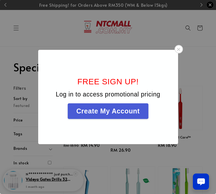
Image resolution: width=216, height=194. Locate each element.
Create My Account (108, 111)
